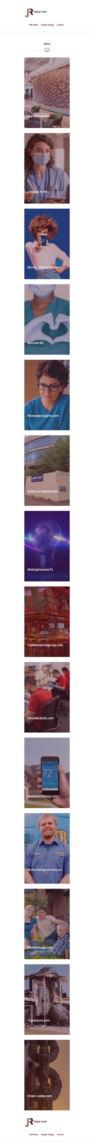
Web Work (33, 25)
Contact (60, 25)
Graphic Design (47, 25)
